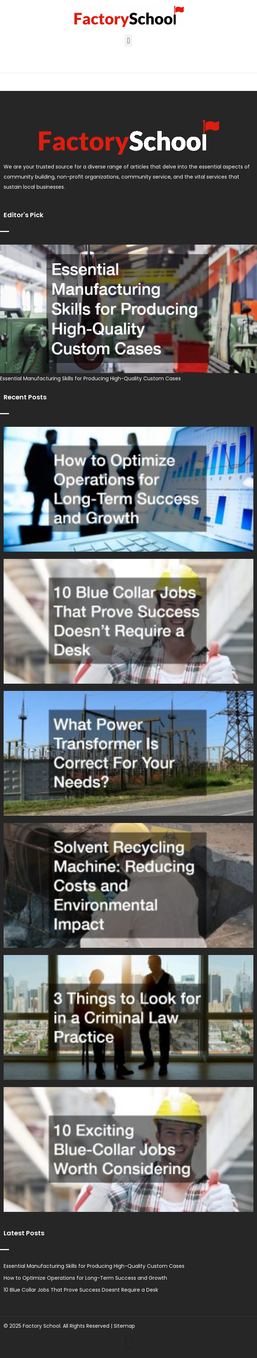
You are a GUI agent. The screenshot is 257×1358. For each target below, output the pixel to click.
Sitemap (124, 1325)
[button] (128, 41)
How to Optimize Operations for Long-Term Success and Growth (85, 1278)
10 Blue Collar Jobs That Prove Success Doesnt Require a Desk (81, 1289)
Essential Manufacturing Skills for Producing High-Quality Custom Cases (90, 378)
